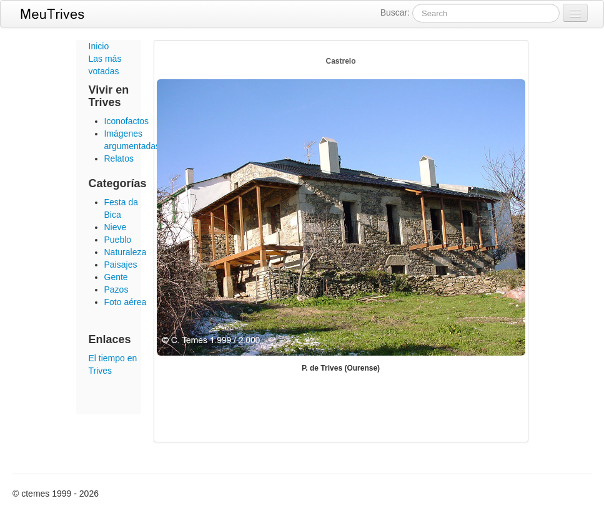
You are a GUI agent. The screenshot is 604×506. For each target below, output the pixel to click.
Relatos (119, 158)
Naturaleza (125, 252)
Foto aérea (125, 302)
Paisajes (120, 265)
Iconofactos (126, 121)
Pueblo (118, 240)
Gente (116, 277)
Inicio (99, 46)
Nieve (115, 227)
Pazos (116, 289)
